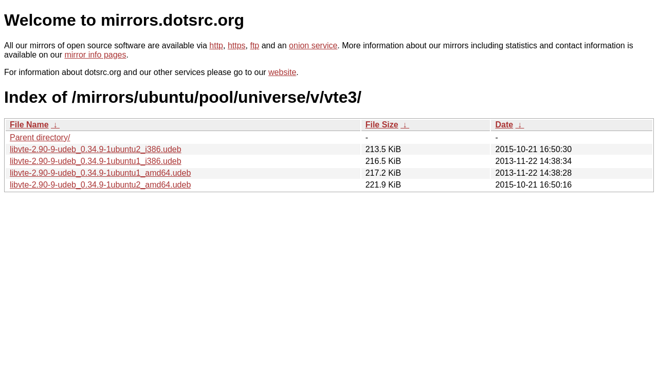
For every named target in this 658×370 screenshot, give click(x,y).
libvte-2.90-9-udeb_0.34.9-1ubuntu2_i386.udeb (95, 149)
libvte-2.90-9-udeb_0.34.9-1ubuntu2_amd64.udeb (100, 184)
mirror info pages (95, 54)
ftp (254, 45)
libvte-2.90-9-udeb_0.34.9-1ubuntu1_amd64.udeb (100, 173)
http (216, 45)
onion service (313, 45)
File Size (381, 124)
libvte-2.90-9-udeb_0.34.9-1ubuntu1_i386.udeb (95, 161)
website (282, 72)
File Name (29, 124)
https (237, 45)
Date (504, 124)
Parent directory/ (40, 137)
